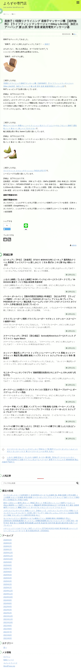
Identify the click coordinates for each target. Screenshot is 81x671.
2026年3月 (7, 543)
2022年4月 (7, 607)
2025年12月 (8, 553)
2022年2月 (7, 613)
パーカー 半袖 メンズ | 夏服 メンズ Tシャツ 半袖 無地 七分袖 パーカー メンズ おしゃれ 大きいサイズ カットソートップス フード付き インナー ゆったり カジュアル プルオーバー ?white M (39, 409)
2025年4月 (7, 578)
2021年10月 (8, 622)
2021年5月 (7, 638)
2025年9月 (7, 562)
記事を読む (71, 275)
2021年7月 (7, 632)
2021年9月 (7, 626)
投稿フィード (8, 660)
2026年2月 (7, 546)
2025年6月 (7, 572)
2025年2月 (7, 584)
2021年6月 (7, 635)
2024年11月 (8, 594)
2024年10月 (8, 597)
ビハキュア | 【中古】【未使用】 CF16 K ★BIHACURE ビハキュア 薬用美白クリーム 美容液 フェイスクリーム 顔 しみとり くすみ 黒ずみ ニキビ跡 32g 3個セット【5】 (39, 262)
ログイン (6, 657)
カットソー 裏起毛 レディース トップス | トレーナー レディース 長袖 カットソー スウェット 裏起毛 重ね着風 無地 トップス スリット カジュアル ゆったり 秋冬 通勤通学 (39, 355)
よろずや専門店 (15, 3)
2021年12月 (8, 616)
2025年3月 (7, 581)
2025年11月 (8, 556)
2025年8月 (7, 565)
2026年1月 (7, 549)
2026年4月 (7, 540)
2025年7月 (7, 568)
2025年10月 (8, 559)
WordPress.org (9, 666)
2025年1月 (7, 587)
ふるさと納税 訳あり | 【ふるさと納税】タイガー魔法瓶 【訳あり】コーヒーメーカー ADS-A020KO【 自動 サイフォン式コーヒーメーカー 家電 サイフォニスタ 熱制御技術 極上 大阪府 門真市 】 (40, 459)
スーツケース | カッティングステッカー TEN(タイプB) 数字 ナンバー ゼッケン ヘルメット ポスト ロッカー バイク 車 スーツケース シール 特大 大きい (40, 450)
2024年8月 (7, 603)
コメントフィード (10, 663)
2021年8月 (7, 629)
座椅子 (47, 44)
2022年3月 (7, 610)
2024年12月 (8, 591)
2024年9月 (7, 600)
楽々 (75, 34)
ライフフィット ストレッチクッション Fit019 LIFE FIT (24, 171)
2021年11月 (8, 619)
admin (74, 245)
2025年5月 (7, 575)
